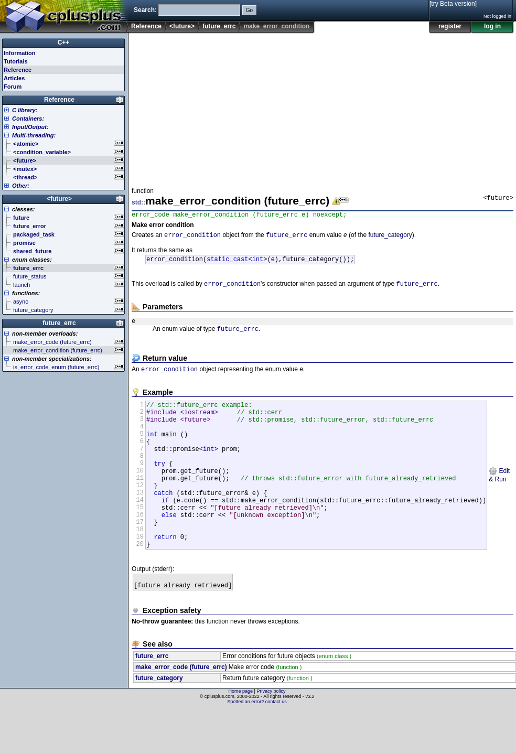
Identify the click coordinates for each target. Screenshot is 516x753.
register (449, 26)
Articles (14, 78)
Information (20, 53)
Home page (241, 734)
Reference (146, 26)
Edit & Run (499, 500)
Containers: (28, 118)
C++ (64, 42)
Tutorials (16, 61)
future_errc (218, 26)
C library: (24, 110)
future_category (390, 237)
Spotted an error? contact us (257, 745)
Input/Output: (30, 127)
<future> (182, 26)
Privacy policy (270, 734)
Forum (13, 86)
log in (492, 26)
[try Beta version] (453, 3)
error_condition (192, 237)
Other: (20, 185)
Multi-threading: (34, 135)
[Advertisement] (223, 107)
